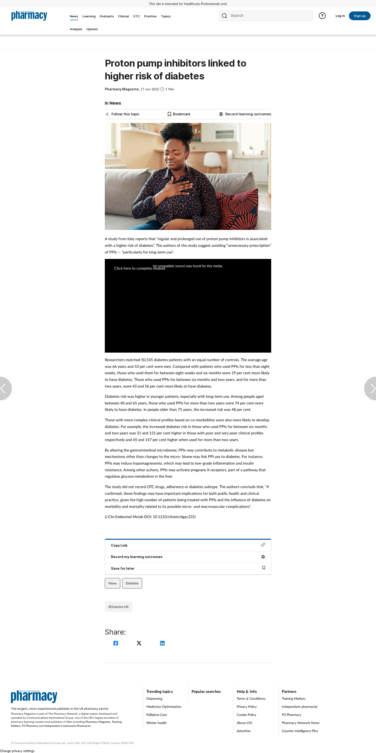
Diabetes (132, 583)
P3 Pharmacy (30, 726)
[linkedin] (162, 644)
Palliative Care (156, 715)
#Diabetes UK (118, 607)
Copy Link (188, 545)
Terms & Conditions (251, 698)
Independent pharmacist (300, 706)
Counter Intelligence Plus (300, 731)
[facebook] (116, 644)
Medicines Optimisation (163, 706)
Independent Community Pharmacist (67, 726)
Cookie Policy (246, 715)
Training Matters (293, 698)
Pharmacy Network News (300, 723)
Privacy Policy (247, 706)
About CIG (244, 723)
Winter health (156, 723)
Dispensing (154, 698)
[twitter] (139, 644)
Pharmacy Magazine (97, 722)
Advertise (244, 731)
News (112, 583)
